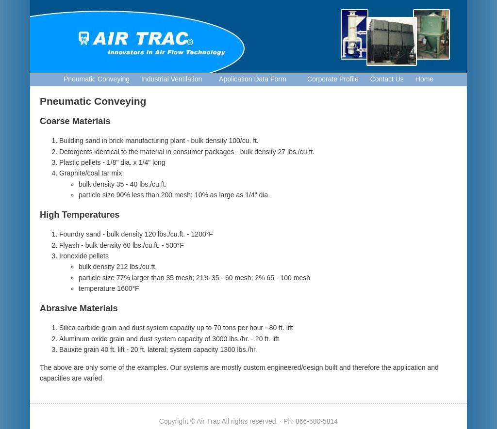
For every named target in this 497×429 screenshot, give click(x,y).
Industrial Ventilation (171, 79)
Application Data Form (250, 79)
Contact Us (387, 79)
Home (424, 79)
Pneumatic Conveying (97, 79)
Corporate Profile (328, 79)
